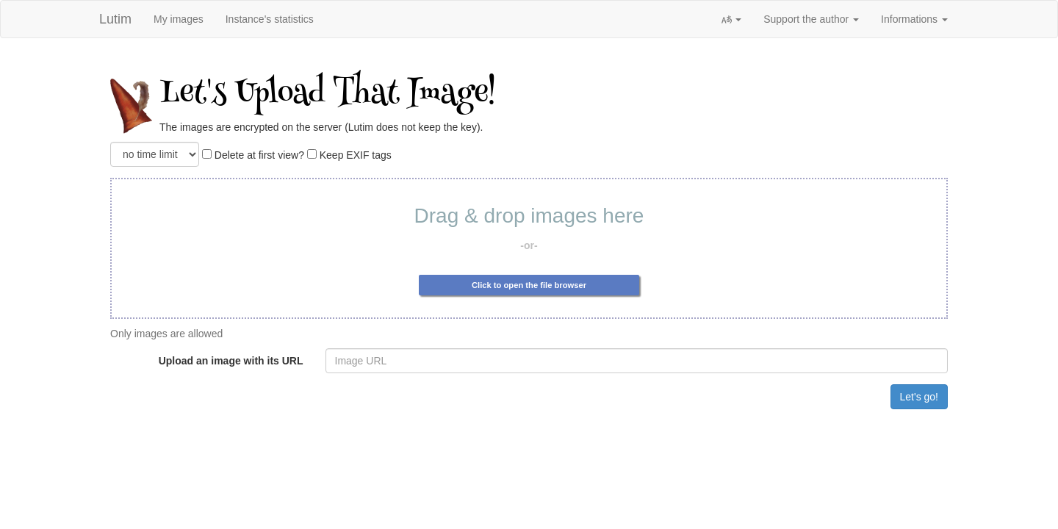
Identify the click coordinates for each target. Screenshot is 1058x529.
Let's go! (919, 397)
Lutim (115, 19)
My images (179, 19)
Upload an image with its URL (231, 361)
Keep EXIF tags (349, 155)
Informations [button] (914, 19)
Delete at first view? (253, 155)
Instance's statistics (270, 19)
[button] (731, 19)
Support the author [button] (811, 19)
